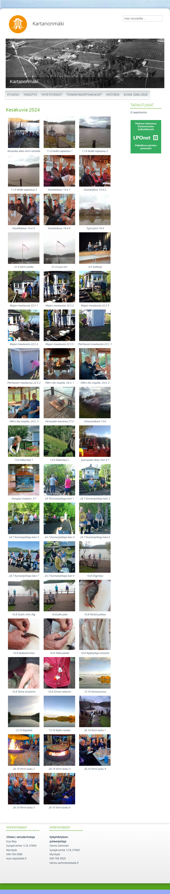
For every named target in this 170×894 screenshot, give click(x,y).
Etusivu (13, 95)
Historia (112, 95)
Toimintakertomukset (84, 95)
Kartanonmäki (48, 24)
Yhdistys (30, 95)
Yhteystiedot (51, 95)
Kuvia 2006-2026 (136, 95)
